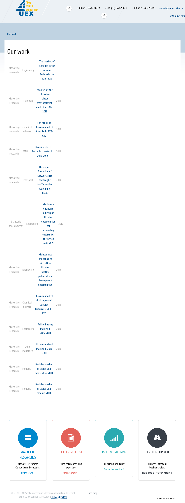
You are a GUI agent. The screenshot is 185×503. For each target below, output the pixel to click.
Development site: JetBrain (166, 498)
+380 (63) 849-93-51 (115, 8)
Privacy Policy (59, 496)
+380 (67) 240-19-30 (143, 8)
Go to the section (114, 469)
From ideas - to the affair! (157, 473)
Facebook (69, 8)
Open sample (71, 473)
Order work (28, 473)
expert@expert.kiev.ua (171, 8)
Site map (92, 493)
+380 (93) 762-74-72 (88, 8)
